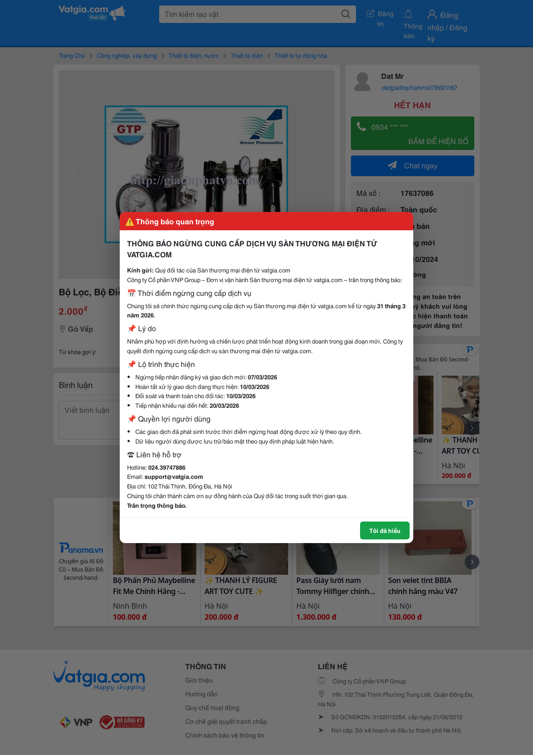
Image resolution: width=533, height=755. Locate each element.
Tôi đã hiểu (384, 530)
